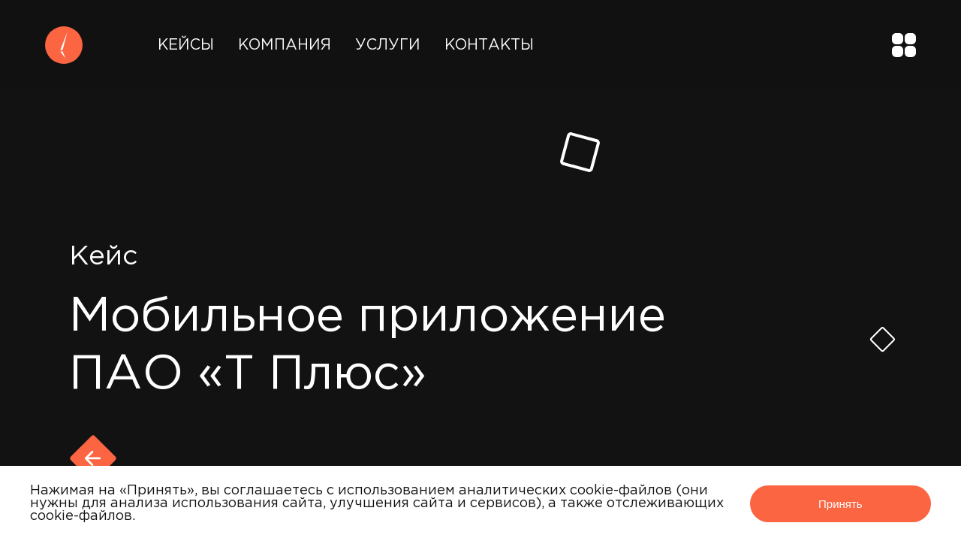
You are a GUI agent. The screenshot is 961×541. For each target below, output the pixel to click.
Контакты (489, 45)
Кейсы (186, 45)
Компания (284, 45)
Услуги (387, 45)
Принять (840, 503)
